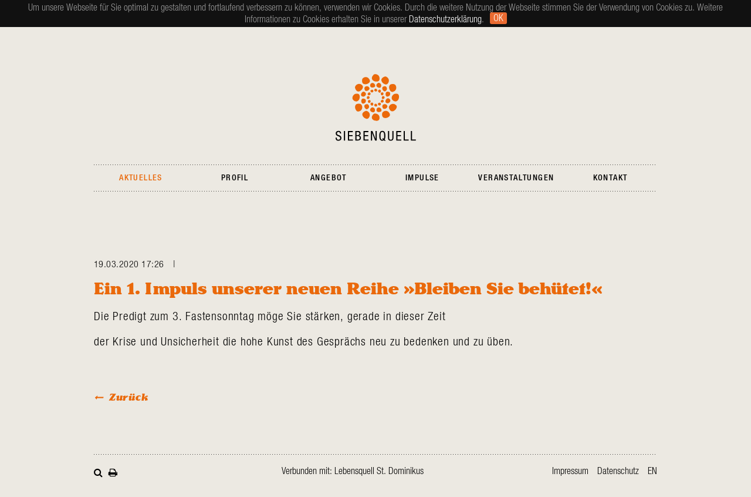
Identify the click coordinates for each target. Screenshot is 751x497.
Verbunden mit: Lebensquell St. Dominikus (353, 471)
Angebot (328, 178)
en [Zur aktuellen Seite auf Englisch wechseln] (652, 471)
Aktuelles (141, 178)
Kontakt (610, 178)
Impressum (570, 471)
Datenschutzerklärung (445, 19)
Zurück (128, 397)
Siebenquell (376, 107)
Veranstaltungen (516, 178)
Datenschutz (618, 471)
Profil (234, 178)
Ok (498, 18)
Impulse (422, 178)
